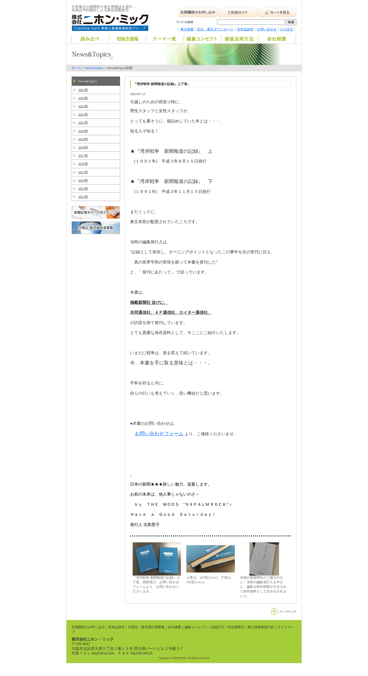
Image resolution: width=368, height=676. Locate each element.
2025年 (83, 90)
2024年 (83, 98)
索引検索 (187, 29)
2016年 (83, 164)
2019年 (83, 139)
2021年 (83, 122)
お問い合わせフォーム (159, 433)
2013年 (83, 188)
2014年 (83, 180)
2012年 (83, 197)
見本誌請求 (245, 29)
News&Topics (94, 68)
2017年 (83, 155)
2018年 (83, 147)
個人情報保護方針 (261, 627)
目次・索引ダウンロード (215, 29)
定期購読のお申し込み (88, 627)
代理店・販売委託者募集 (146, 627)
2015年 (83, 172)
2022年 (83, 114)
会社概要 (174, 627)
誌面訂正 (217, 627)
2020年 (83, 131)
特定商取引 (236, 627)
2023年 (83, 106)
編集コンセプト (196, 627)
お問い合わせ (267, 29)
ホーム (77, 68)
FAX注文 (286, 29)
